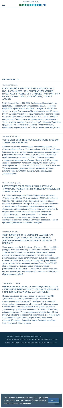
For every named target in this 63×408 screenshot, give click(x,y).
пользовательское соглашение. (17, 403)
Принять (53, 400)
